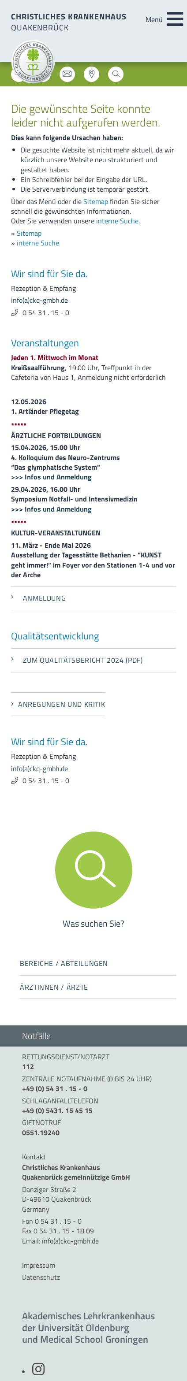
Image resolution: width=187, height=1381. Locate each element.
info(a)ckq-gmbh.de (39, 300)
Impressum (38, 1265)
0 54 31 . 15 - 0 (45, 312)
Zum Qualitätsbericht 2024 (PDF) (76, 660)
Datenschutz (41, 1277)
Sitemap (95, 201)
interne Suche (117, 220)
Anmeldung (38, 598)
